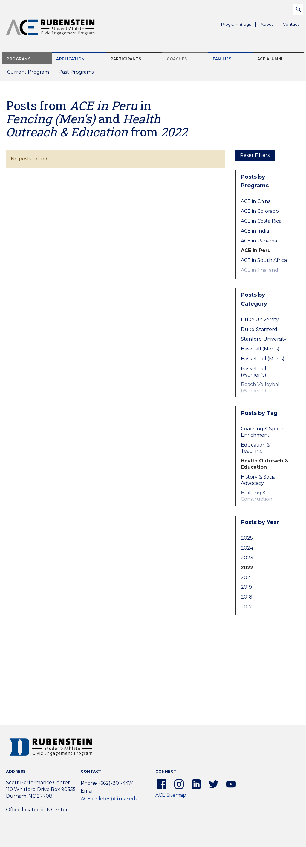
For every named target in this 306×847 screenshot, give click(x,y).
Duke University (260, 319)
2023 (247, 558)
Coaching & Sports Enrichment (262, 432)
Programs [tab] (18, 59)
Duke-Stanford (259, 329)
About (269, 25)
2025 (247, 538)
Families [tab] (222, 59)
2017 (246, 607)
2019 (246, 587)
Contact (291, 24)
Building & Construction (256, 496)
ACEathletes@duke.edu (110, 799)
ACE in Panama (259, 241)
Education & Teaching (255, 448)
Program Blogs (236, 24)
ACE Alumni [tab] (270, 59)
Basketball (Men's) (262, 359)
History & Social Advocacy (259, 480)
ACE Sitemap (170, 795)
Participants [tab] (126, 59)
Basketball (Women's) (253, 372)
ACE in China (256, 201)
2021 (246, 577)
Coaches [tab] (177, 59)
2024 (247, 548)
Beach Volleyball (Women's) (261, 388)
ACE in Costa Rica (261, 221)
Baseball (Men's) (260, 349)
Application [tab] (70, 59)
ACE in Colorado (260, 211)
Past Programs (78, 74)
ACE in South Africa (264, 260)
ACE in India (255, 231)
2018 (246, 597)
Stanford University (264, 339)
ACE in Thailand (259, 270)
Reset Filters (255, 155)
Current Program (28, 72)
